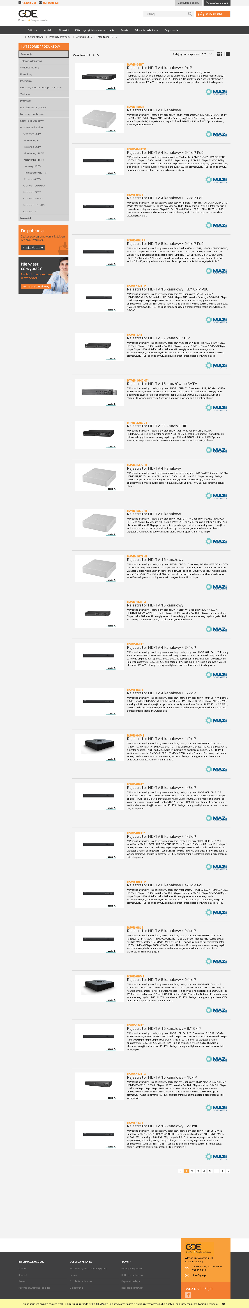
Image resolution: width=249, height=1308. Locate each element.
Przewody (25, 100)
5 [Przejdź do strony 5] (210, 1171)
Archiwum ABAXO (33, 198)
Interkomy (26, 80)
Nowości (25, 218)
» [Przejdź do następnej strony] (228, 1171)
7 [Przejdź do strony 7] (222, 1171)
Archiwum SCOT (32, 192)
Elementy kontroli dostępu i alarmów (40, 87)
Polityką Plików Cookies (104, 1304)
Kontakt (23, 1275)
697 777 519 (199, 1270)
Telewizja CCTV (32, 146)
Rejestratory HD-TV (36, 172)
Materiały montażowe (32, 114)
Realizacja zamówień (132, 1287)
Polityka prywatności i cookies (34, 1287)
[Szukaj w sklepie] (165, 14)
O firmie (23, 1268)
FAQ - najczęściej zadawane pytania (88, 1268)
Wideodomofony (29, 67)
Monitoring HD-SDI (34, 153)
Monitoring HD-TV (34, 159)
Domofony (26, 74)
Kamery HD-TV (33, 166)
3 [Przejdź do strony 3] (198, 1171)
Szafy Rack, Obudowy (31, 120)
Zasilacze (25, 94)
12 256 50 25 (199, 1266)
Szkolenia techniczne (81, 1281)
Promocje (26, 54)
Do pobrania (76, 1287)
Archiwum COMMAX (34, 185)
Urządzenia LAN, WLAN (33, 107)
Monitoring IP (31, 140)
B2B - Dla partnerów (132, 1275)
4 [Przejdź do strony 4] (204, 1171)
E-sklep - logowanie (131, 1268)
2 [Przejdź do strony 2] (192, 1171)
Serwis (22, 1281)
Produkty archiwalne (31, 127)
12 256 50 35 (29, 2)
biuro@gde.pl (50, 2)
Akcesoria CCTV (32, 179)
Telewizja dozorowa (31, 60)
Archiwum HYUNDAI (34, 205)
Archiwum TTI (30, 211)
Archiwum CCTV (32, 133)
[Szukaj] (190, 14)
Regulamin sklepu (130, 1281)
